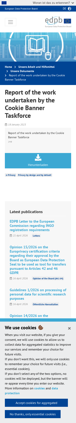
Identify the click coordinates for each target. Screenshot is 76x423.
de (64, 8)
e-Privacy (10, 174)
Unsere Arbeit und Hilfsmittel (36, 67)
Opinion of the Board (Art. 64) (48, 278)
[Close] (69, 328)
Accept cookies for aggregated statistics (36, 404)
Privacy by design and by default (34, 174)
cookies (39, 388)
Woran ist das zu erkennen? (53, 2)
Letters (36, 235)
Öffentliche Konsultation (45, 304)
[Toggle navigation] (10, 22)
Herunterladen (38, 160)
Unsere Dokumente (22, 71)
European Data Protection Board (21, 8)
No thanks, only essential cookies (33, 414)
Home (8, 67)
